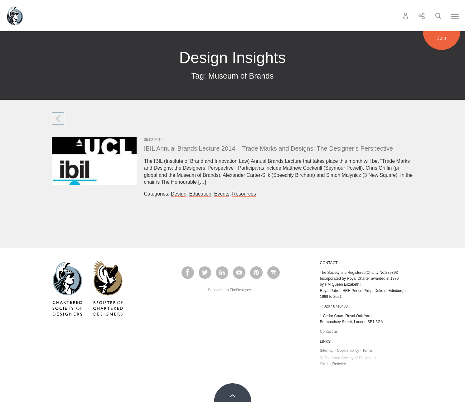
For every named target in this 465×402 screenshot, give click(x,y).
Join (441, 38)
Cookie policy (348, 350)
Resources (244, 193)
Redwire (339, 364)
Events (222, 193)
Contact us (329, 331)
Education (200, 193)
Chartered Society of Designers (15, 16)
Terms (367, 350)
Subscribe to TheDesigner (229, 290)
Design (178, 193)
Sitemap (327, 350)
